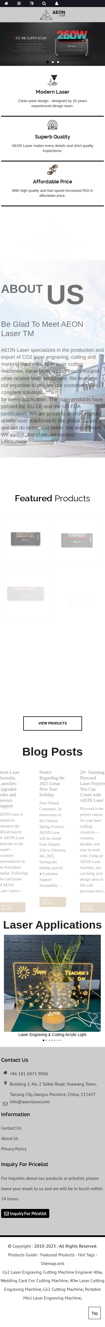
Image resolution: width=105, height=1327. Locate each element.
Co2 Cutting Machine (63, 1289)
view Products (52, 723)
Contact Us (11, 1128)
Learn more (14, 444)
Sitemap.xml (52, 1263)
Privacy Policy (13, 1148)
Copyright (21, 1246)
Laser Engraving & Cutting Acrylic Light (52, 986)
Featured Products (57, 1254)
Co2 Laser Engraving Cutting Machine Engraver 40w (52, 1272)
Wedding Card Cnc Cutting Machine (34, 1280)
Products (52, 498)
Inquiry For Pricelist (28, 1213)
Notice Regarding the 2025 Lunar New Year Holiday (49, 783)
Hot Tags (86, 1254)
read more (44, 902)
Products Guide (22, 1254)
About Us (9, 1138)
